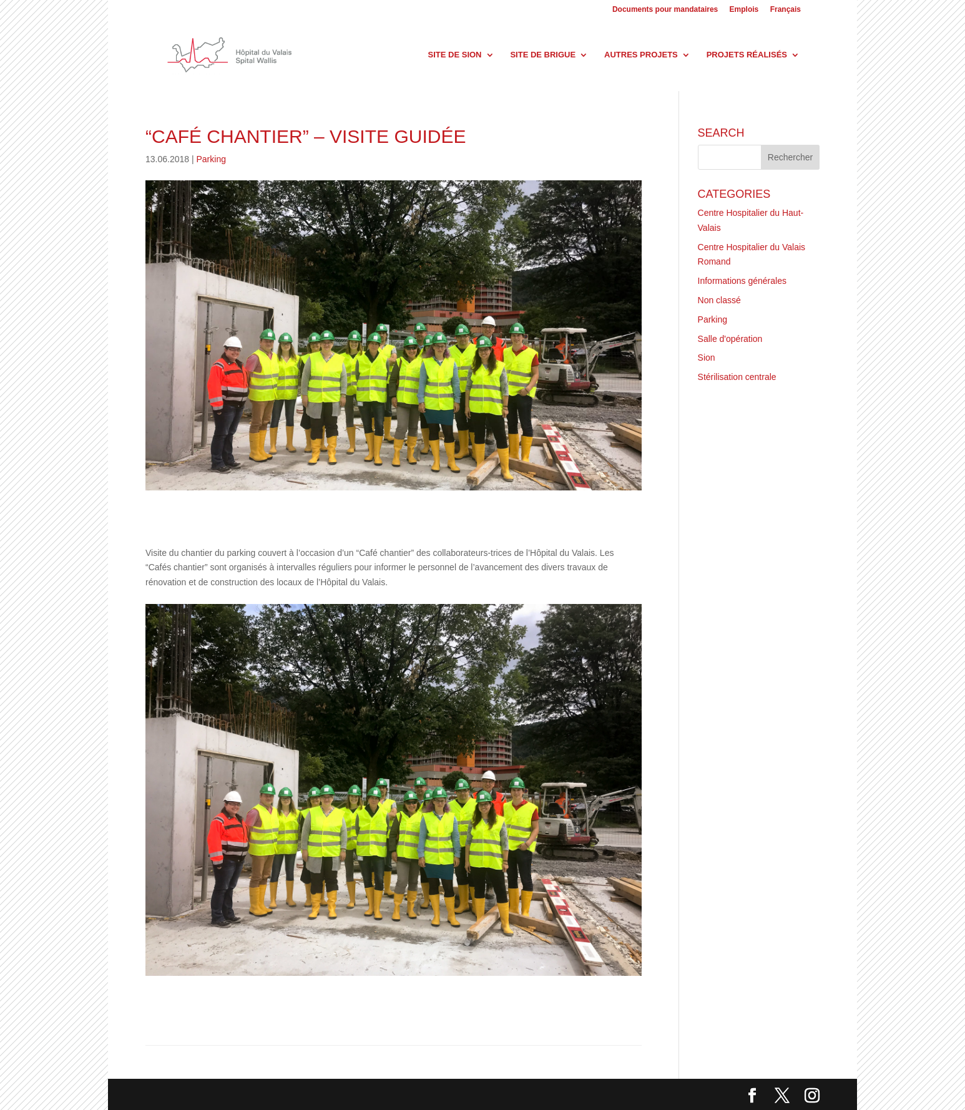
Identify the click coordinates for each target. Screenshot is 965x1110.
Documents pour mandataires (665, 10)
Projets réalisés (747, 55)
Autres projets (641, 55)
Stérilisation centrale (737, 377)
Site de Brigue (543, 55)
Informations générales (742, 281)
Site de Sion (455, 55)
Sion (706, 358)
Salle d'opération (730, 339)
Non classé (719, 300)
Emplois (744, 10)
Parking (211, 159)
